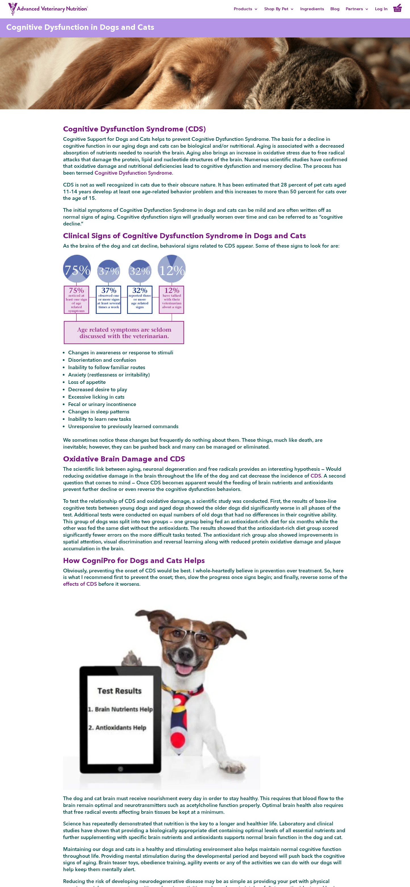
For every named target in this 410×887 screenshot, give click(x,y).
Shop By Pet (276, 9)
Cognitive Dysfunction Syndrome (133, 173)
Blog (335, 9)
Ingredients (312, 9)
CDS (316, 476)
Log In (381, 9)
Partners (354, 9)
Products (243, 9)
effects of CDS (80, 584)
